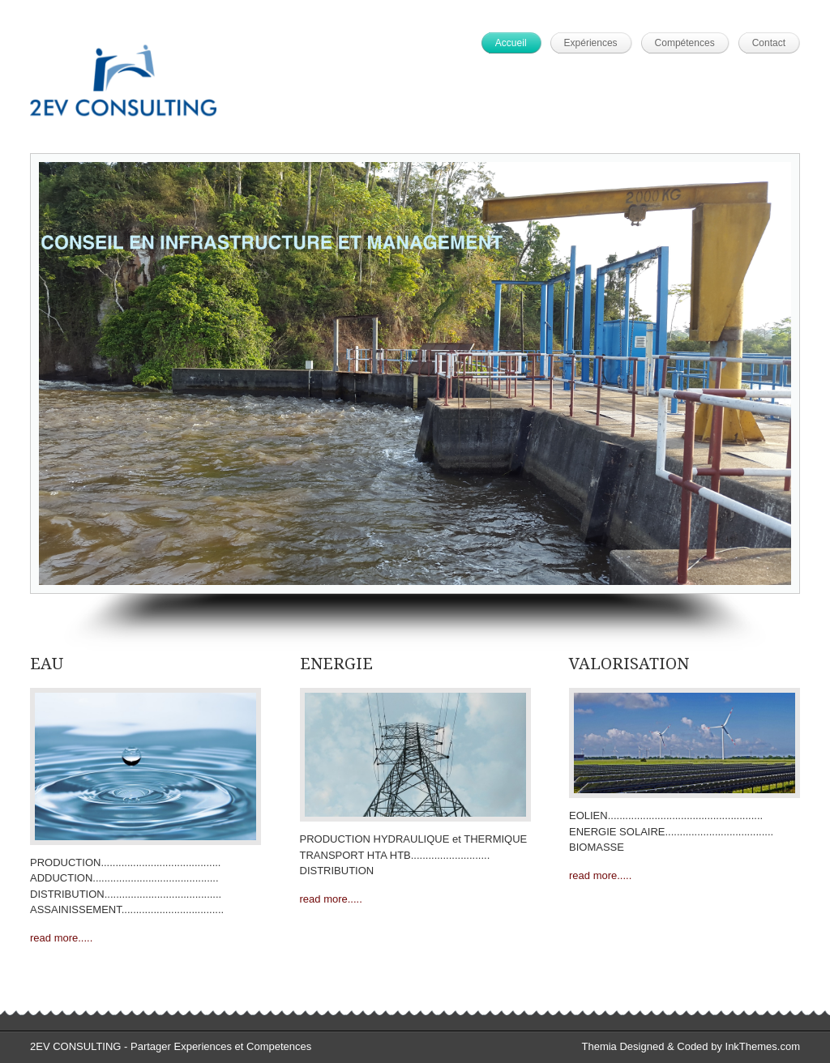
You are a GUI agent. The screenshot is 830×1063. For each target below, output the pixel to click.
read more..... (61, 938)
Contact (768, 43)
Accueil (511, 43)
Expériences (591, 43)
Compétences (685, 43)
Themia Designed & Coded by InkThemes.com (690, 1046)
